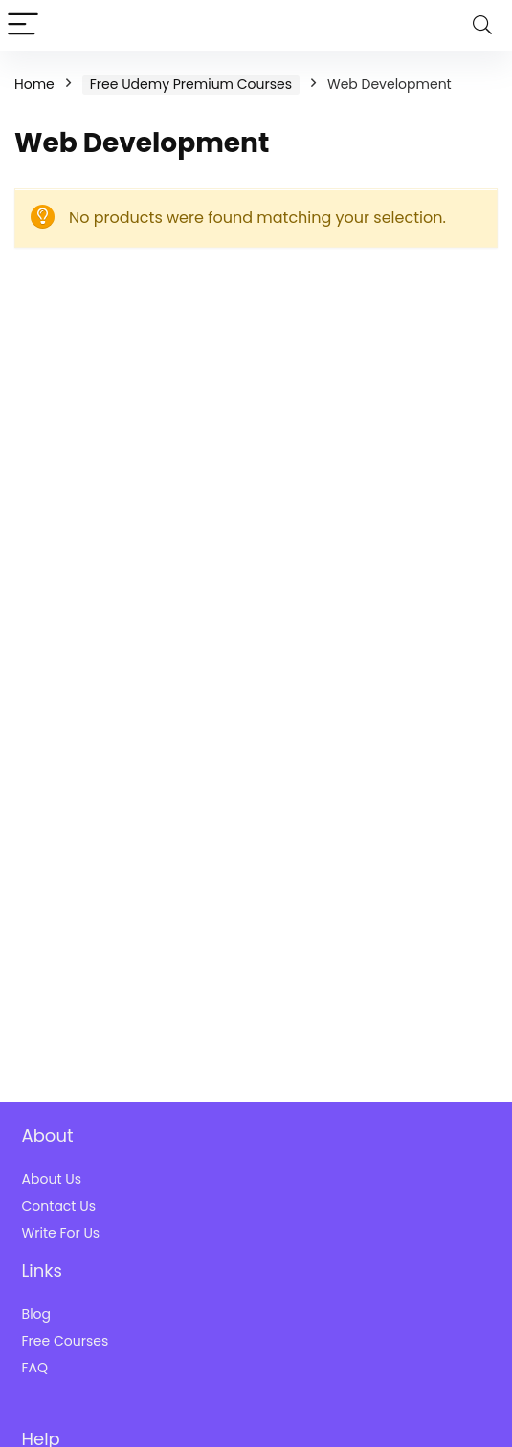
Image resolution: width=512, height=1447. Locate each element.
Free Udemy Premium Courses (191, 84)
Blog (36, 1314)
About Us (51, 1179)
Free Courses (65, 1340)
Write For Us (61, 1232)
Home (34, 84)
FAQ (35, 1367)
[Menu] (23, 25)
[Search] (482, 25)
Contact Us (59, 1206)
